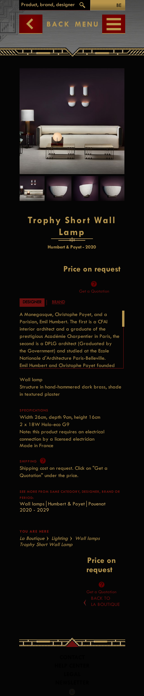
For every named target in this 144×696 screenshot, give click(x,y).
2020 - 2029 (34, 510)
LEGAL (72, 674)
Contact (72, 657)
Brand (58, 301)
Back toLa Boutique (105, 601)
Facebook (72, 692)
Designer (32, 301)
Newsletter (72, 683)
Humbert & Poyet (66, 504)
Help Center (72, 666)
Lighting (59, 538)
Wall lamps (32, 504)
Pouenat (97, 504)
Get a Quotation (94, 291)
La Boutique (32, 538)
